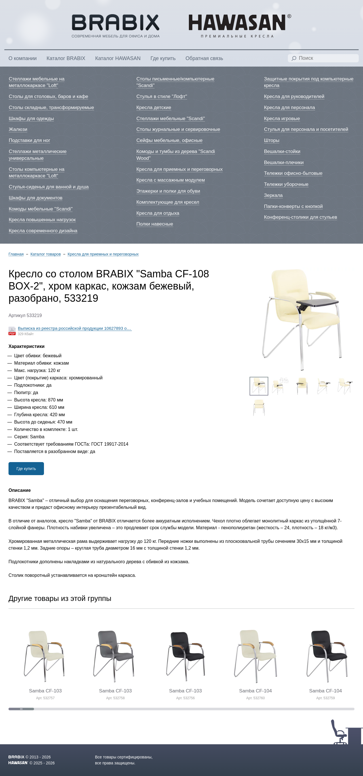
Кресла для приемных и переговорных (103, 254)
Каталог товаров (45, 254)
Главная (16, 254)
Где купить (26, 468)
